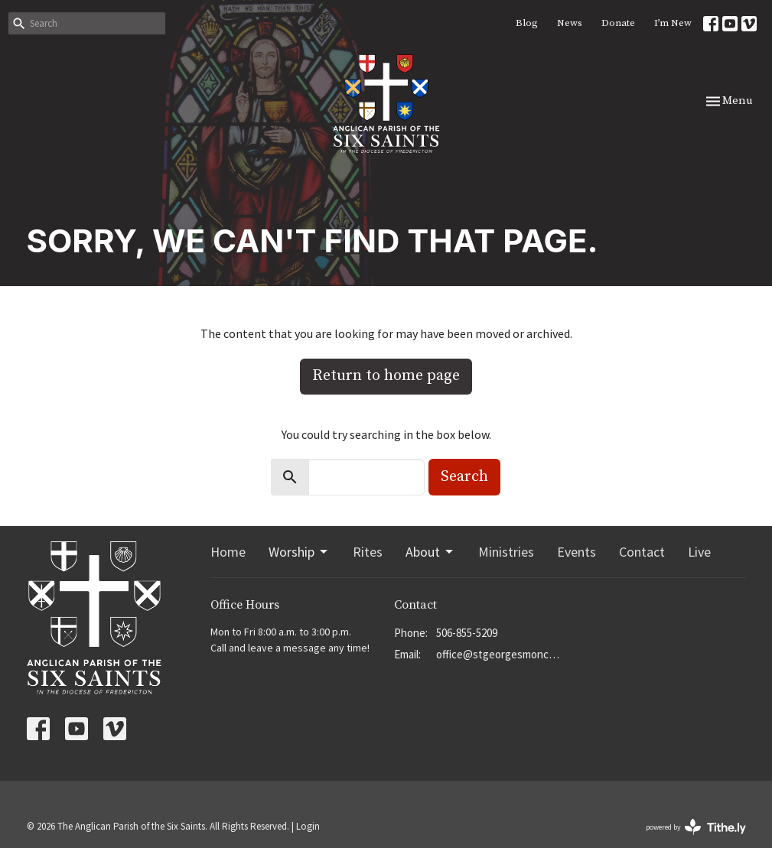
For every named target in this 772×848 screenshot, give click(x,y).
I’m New (673, 23)
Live (699, 551)
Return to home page (386, 375)
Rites (368, 551)
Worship (299, 551)
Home (228, 551)
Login (308, 826)
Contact (642, 551)
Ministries (506, 551)
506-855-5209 (466, 632)
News (569, 23)
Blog (527, 23)
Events (576, 551)
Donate (618, 23)
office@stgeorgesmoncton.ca (499, 654)
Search (464, 476)
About (430, 551)
